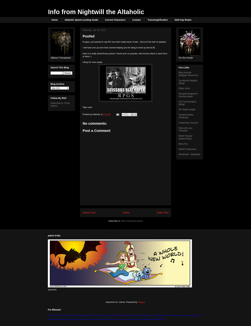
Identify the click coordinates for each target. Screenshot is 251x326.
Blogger (141, 302)
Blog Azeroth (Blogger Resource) (188, 73)
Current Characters (115, 20)
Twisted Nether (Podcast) (186, 116)
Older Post (162, 212)
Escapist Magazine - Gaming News (189, 95)
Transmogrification (158, 20)
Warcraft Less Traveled (185, 129)
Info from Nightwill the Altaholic (96, 11)
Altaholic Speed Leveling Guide (81, 20)
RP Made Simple (187, 109)
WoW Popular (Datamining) (185, 137)
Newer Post (89, 212)
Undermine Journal (188, 122)
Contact (136, 20)
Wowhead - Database (189, 154)
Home (55, 20)
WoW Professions (187, 149)
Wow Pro (183, 144)
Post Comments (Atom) (132, 221)
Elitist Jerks (184, 88)
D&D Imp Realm (183, 20)
